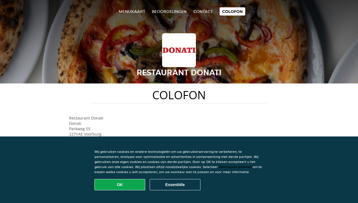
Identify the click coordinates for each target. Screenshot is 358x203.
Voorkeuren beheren (235, 167)
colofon (232, 11)
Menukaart (132, 11)
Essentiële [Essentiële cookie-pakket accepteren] (175, 184)
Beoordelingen (169, 11)
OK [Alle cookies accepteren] (120, 184)
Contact (203, 11)
